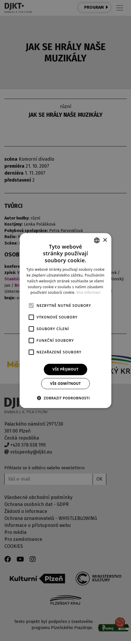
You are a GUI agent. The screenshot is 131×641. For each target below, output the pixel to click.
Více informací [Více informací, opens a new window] (88, 292)
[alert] (65, 320)
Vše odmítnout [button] (65, 383)
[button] (65, 398)
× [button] (105, 240)
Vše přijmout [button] (65, 369)
